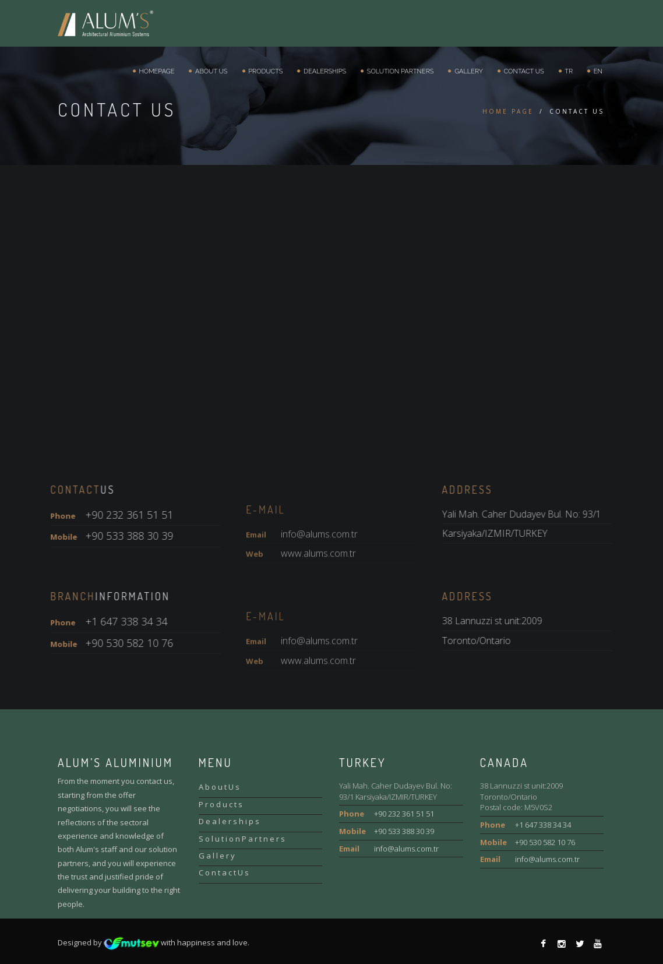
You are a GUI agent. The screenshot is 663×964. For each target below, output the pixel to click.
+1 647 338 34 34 (543, 824)
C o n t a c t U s (224, 872)
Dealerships (323, 71)
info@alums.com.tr (319, 566)
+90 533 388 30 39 (404, 831)
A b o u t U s (219, 787)
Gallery (466, 71)
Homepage (155, 71)
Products (264, 71)
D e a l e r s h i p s (229, 821)
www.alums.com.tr (318, 586)
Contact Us (522, 71)
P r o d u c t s (220, 804)
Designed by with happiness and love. (153, 942)
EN (596, 71)
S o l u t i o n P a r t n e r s (242, 838)
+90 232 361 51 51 (404, 813)
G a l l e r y (217, 855)
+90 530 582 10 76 (545, 842)
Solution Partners (398, 71)
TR (567, 71)
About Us (209, 71)
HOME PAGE (508, 111)
